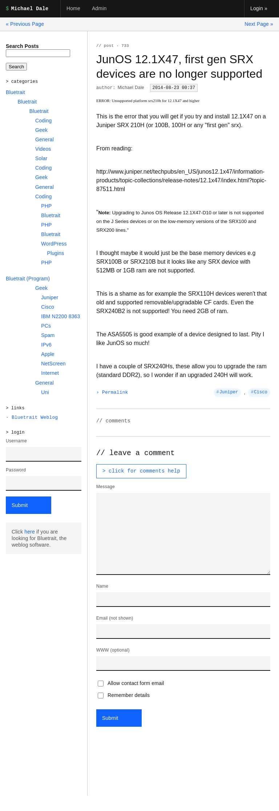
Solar (41, 158)
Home (73, 8)
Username (16, 440)
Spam (47, 335)
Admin (99, 8)
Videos (43, 149)
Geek (41, 130)
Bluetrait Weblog (35, 417)
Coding (43, 120)
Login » (258, 8)
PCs (46, 326)
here (29, 532)
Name (102, 586)
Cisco (47, 307)
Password (16, 470)
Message (105, 486)
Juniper (49, 297)
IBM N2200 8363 (60, 316)
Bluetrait (15, 92)
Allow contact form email (131, 683)
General (44, 139)
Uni (45, 392)
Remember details (124, 695)
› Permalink (112, 392)
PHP (46, 206)
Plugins (55, 253)
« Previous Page (25, 24)
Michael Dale (131, 87)
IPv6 (46, 345)
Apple (47, 354)
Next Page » (258, 24)
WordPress (53, 244)
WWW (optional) (113, 650)
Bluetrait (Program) (28, 278)
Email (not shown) (114, 618)
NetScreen (53, 363)
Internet (50, 373)
